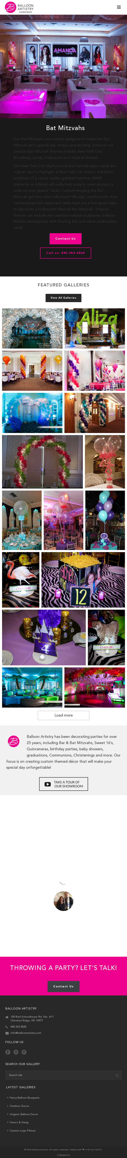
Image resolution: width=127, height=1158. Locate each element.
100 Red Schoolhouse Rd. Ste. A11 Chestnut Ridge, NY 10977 (32, 1019)
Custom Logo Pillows (21, 1130)
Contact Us (63, 1155)
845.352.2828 (18, 1026)
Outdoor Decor (18, 1105)
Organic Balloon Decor (22, 1114)
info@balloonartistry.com (26, 1033)
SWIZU (98, 1150)
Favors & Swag (17, 1122)
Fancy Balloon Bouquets (23, 1097)
